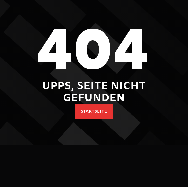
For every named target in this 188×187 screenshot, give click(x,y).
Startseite (94, 111)
